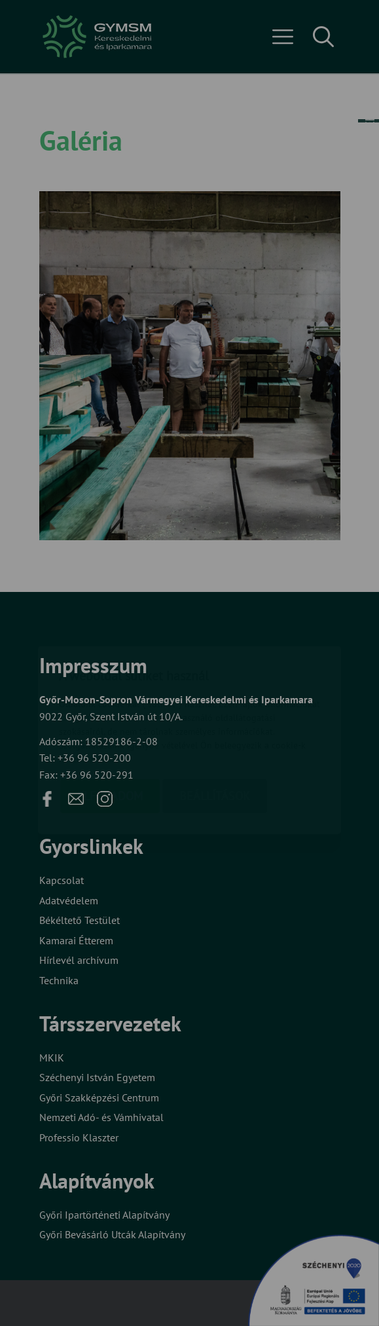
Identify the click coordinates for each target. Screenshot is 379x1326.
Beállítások (214, 719)
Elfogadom (110, 719)
